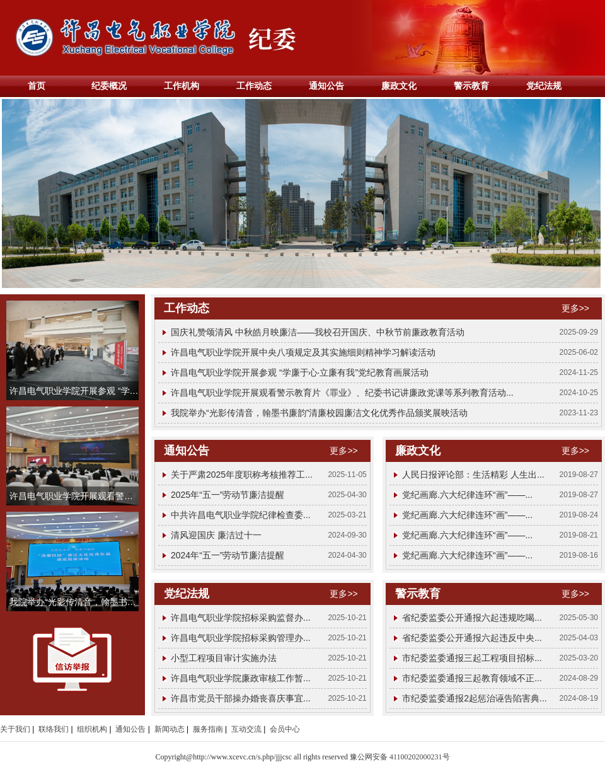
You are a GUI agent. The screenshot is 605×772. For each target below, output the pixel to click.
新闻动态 (169, 729)
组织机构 (92, 729)
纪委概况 (109, 86)
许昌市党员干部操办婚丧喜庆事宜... (241, 698)
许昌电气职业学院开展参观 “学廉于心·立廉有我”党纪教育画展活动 (300, 372)
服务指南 (208, 729)
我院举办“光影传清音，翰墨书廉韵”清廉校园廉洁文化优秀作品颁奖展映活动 (319, 413)
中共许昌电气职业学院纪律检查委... (241, 515)
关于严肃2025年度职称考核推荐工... (242, 475)
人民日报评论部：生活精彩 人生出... (473, 475)
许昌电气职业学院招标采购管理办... (241, 638)
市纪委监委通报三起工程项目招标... (472, 658)
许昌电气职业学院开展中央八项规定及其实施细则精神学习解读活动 (303, 352)
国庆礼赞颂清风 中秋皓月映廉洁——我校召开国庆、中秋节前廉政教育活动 (317, 332)
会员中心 (285, 729)
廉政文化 (399, 86)
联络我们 (53, 729)
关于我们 (15, 729)
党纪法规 (544, 86)
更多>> (575, 308)
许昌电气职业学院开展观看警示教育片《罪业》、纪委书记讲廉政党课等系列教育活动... (342, 393)
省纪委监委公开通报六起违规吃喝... (472, 618)
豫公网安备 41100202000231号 (400, 756)
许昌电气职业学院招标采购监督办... (241, 618)
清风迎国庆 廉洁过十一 (216, 535)
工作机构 (181, 86)
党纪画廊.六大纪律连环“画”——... (467, 495)
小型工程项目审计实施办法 (224, 658)
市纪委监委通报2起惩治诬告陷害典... (474, 698)
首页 (36, 86)
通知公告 (326, 86)
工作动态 (254, 86)
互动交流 (246, 729)
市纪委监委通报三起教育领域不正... (472, 678)
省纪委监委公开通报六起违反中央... (472, 638)
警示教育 (471, 86)
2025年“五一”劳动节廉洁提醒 (227, 495)
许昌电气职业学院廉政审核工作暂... (241, 678)
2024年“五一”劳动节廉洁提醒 (227, 555)
